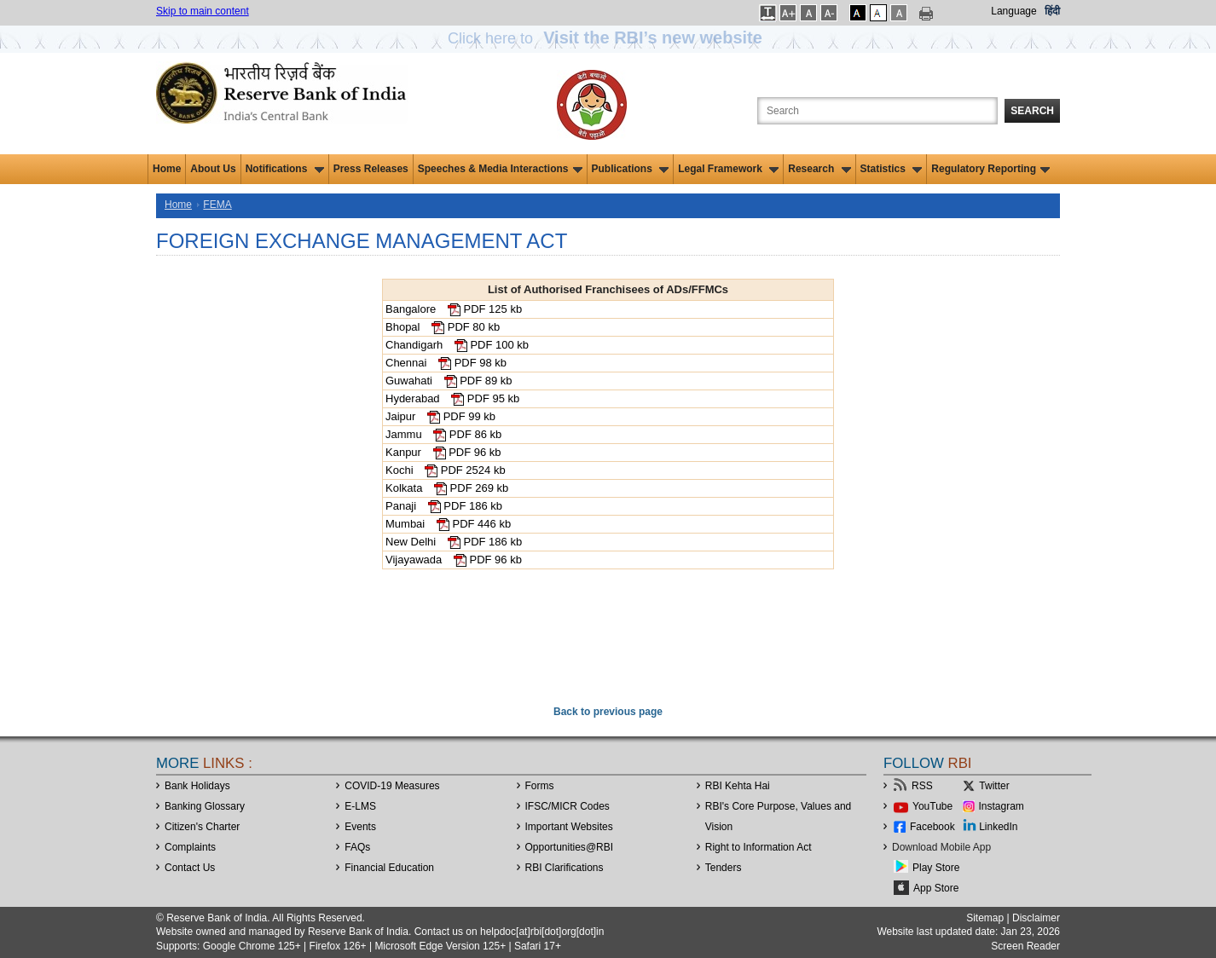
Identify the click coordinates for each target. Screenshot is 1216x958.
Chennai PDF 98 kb (446, 362)
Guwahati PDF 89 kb (448, 380)
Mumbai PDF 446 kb (448, 523)
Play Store (935, 868)
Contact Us (190, 868)
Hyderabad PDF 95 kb (452, 398)
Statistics (891, 169)
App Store (935, 888)
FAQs (357, 847)
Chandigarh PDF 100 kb (457, 344)
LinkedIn (998, 827)
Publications (630, 169)
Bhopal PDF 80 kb (442, 326)
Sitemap (985, 918)
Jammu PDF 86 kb (443, 434)
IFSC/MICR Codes (567, 806)
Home (167, 169)
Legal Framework (728, 169)
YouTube (932, 806)
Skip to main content (202, 11)
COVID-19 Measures (392, 786)
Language (1013, 11)
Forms (539, 786)
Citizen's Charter (202, 827)
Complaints (190, 847)
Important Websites (569, 827)
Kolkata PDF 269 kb (446, 488)
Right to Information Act (758, 847)
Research (819, 169)
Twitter (994, 786)
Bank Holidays (197, 786)
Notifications (285, 169)
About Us (212, 169)
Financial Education (389, 868)
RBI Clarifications (564, 868)
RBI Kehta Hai (737, 786)
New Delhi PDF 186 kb (453, 541)
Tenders (723, 868)
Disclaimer (1036, 918)
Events (360, 827)
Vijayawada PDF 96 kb (453, 559)
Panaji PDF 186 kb (443, 505)
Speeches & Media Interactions (500, 169)
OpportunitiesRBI (569, 847)
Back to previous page (608, 712)
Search (1032, 111)
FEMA (217, 205)
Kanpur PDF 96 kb (443, 452)
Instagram (1001, 806)
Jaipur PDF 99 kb (440, 416)
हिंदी (1052, 11)
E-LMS (360, 806)
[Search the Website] (877, 110)
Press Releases (370, 169)
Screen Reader (1025, 946)
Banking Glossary (205, 806)
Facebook (932, 827)
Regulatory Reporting (990, 169)
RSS (922, 786)
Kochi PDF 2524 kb (445, 470)
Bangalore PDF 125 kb (453, 309)
